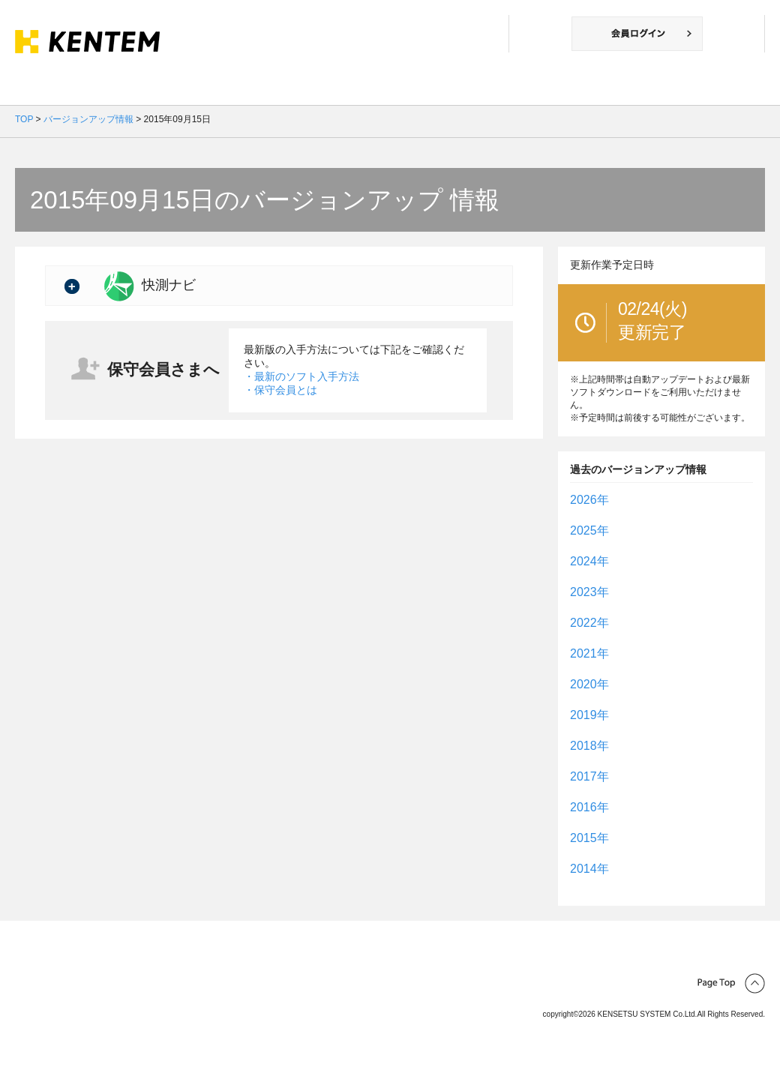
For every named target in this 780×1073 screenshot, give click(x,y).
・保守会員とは (280, 390)
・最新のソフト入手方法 (301, 376)
